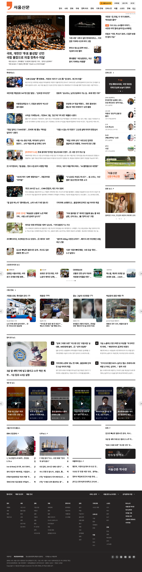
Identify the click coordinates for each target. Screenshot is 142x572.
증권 (35, 523)
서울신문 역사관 (129, 507)
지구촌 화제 (51, 530)
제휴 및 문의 (19, 494)
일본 (49, 514)
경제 (71, 8)
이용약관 (9, 556)
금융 (35, 514)
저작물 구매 (128, 513)
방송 (107, 531)
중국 (49, 511)
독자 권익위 (128, 510)
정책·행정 (67, 507)
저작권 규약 (128, 516)
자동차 (36, 517)
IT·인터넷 (36, 527)
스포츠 (122, 8)
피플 (115, 8)
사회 (66, 8)
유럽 (49, 527)
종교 (80, 523)
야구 (107, 507)
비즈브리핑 (37, 533)
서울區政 (67, 514)
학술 (80, 511)
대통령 (8, 507)
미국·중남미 (51, 523)
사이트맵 (127, 523)
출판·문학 (81, 517)
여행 (80, 527)
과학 (21, 520)
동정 (94, 542)
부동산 (36, 511)
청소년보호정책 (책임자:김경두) (34, 556)
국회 (8, 511)
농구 (107, 517)
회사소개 (127, 503)
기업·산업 (36, 507)
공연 (80, 540)
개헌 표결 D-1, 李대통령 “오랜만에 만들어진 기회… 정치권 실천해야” (30, 61)
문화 (92, 8)
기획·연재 (99, 8)
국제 (77, 8)
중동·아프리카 (51, 517)
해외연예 (108, 538)
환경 (21, 514)
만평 (94, 528)
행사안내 (9, 494)
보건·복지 (22, 527)
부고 (94, 545)
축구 (107, 511)
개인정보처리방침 (18, 556)
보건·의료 (22, 523)
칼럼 (94, 521)
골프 (107, 514)
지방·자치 (67, 511)
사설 (94, 518)
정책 (35, 530)
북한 (8, 514)
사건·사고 (22, 507)
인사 (94, 539)
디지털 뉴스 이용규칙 (51, 556)
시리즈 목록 (96, 507)
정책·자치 (84, 8)
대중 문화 (81, 520)
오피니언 (108, 8)
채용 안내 (29, 494)
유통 (35, 520)
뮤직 (107, 541)
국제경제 (50, 507)
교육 (21, 517)
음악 (80, 507)
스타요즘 (108, 544)
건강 (80, 530)
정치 (60, 8)
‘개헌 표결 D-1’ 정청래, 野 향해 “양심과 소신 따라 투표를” (26, 64)
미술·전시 (81, 514)
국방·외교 (9, 517)
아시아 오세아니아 (53, 520)
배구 (107, 520)
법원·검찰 (22, 511)
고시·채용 (67, 517)
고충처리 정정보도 (130, 519)
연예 (128, 8)
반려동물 (81, 533)
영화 (80, 536)
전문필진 (95, 525)
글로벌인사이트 (52, 533)
